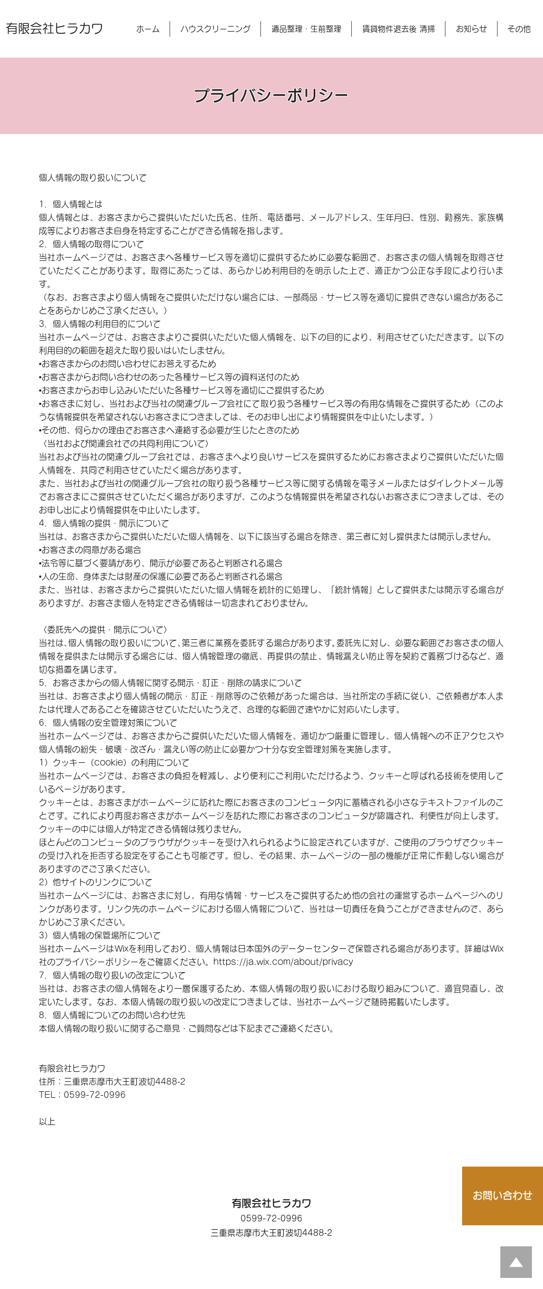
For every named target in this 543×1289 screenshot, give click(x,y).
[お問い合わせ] (502, 1196)
